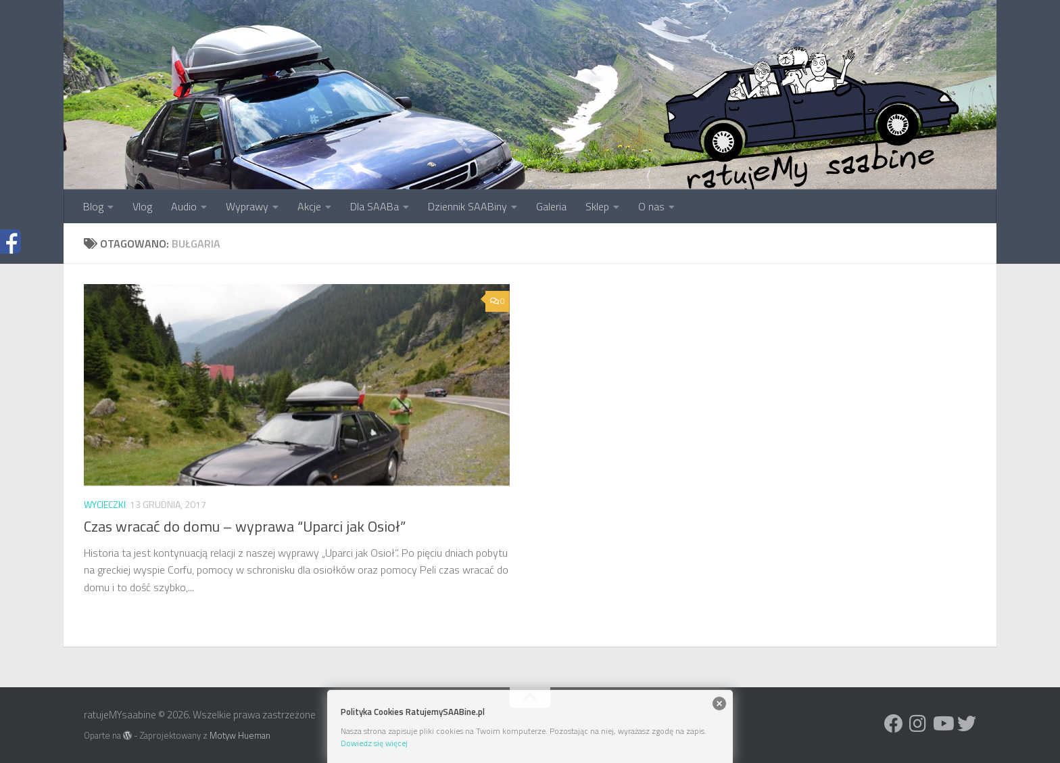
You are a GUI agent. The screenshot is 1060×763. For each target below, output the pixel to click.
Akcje (309, 206)
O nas (651, 206)
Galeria (551, 206)
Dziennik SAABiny (467, 206)
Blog (93, 206)
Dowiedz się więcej (374, 743)
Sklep (597, 206)
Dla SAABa (374, 206)
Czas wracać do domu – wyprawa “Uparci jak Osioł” (245, 526)
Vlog (142, 206)
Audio (184, 206)
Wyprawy (247, 206)
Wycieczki (105, 504)
